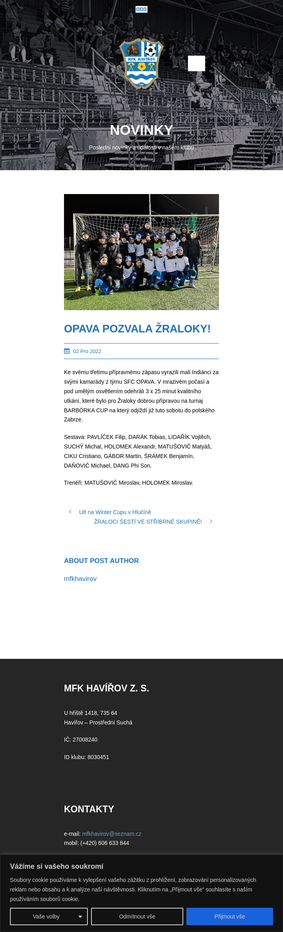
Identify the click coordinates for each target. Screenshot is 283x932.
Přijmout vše (230, 916)
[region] (141, 893)
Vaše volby (46, 916)
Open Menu (196, 63)
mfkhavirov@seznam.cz (112, 834)
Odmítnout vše (137, 916)
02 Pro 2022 (87, 351)
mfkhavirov (80, 578)
